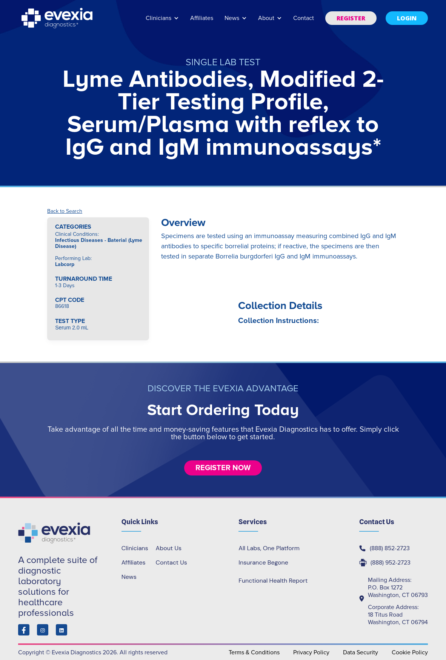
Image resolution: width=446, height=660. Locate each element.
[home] (57, 18)
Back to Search (64, 211)
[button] (162, 21)
